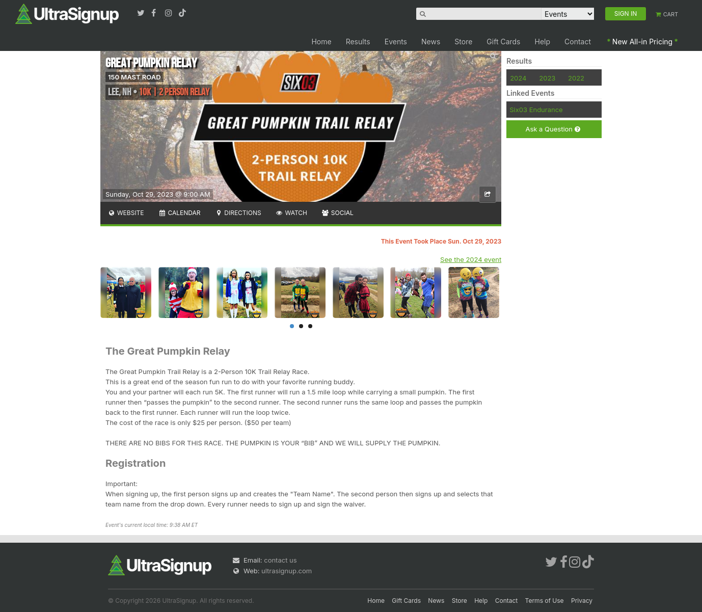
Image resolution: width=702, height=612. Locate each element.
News (430, 41)
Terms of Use (544, 600)
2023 (547, 78)
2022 (576, 78)
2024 (518, 78)
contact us (280, 560)
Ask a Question (552, 129)
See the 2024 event (470, 259)
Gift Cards (503, 41)
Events (396, 41)
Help (543, 41)
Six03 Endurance (536, 109)
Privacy (581, 600)
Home (321, 41)
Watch (291, 213)
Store (463, 41)
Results (358, 41)
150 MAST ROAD (134, 77)
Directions (237, 213)
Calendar (179, 213)
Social (337, 213)
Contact (577, 41)
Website (125, 213)
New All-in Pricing (642, 41)
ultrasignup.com (286, 571)
